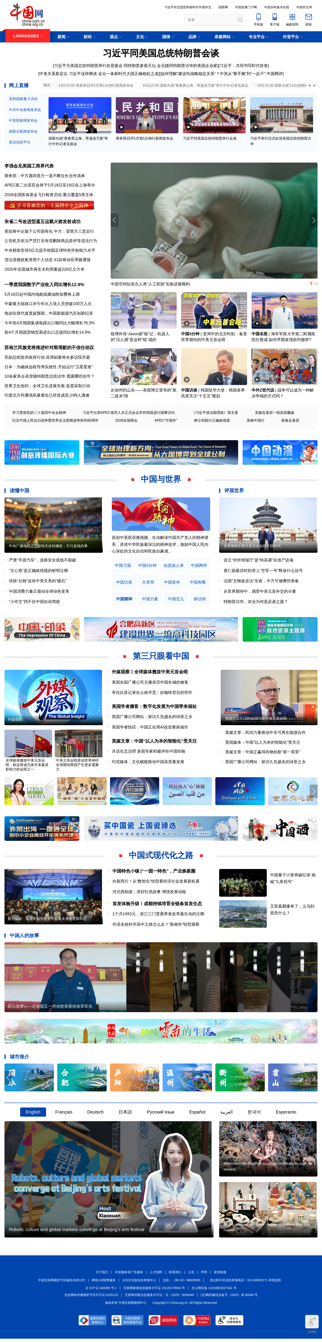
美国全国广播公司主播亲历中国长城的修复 (150, 683)
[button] (314, 220)
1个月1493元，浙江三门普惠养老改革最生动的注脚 (158, 915)
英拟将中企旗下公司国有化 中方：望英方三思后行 (49, 232)
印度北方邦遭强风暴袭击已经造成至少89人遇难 (46, 396)
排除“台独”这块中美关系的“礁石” (38, 582)
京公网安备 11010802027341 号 (214, 1291)
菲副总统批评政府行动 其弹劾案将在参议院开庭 (47, 358)
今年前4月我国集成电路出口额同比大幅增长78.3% (49, 323)
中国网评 (275, 73)
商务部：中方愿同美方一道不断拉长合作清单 (44, 176)
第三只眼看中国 (161, 657)
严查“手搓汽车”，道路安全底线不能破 (42, 561)
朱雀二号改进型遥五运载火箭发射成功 (42, 222)
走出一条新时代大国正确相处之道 (128, 73)
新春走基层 (290, 421)
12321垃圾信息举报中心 (139, 1283)
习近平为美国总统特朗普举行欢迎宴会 (88, 65)
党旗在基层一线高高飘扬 (274, 414)
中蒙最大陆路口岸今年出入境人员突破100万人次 (48, 304)
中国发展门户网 (246, 7)
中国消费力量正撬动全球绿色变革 (39, 592)
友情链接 (220, 1275)
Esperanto (286, 1114)
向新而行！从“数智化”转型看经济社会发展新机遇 (156, 883)
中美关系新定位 (53, 73)
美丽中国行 (256, 421)
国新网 (223, 7)
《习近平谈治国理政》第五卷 (215, 414)
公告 (191, 1275)
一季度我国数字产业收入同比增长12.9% (44, 285)
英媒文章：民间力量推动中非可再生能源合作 (265, 734)
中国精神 (124, 600)
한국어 (254, 1114)
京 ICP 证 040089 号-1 (101, 1291)
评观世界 (234, 491)
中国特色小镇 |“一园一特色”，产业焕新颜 (153, 872)
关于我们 (102, 1275)
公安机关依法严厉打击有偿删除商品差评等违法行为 (50, 241)
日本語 (125, 1114)
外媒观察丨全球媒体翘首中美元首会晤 (150, 672)
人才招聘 (156, 1275)
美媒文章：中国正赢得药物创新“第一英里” (262, 753)
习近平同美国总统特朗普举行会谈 (210, 138)
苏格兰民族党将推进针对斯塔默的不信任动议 (49, 348)
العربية (226, 1114)
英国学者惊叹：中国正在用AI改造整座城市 (150, 728)
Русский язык (160, 1114)
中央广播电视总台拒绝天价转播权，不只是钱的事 (48, 547)
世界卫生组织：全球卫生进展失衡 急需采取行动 (47, 387)
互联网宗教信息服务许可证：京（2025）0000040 (159, 1298)
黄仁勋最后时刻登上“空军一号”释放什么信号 (263, 571)
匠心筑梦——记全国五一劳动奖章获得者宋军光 (50, 1008)
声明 (204, 1275)
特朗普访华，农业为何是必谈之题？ (256, 603)
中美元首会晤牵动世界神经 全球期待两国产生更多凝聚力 (77, 766)
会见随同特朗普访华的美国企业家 (187, 65)
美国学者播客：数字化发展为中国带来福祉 (154, 707)
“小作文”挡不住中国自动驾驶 (34, 603)
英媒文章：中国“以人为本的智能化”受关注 (154, 742)
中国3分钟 (190, 335)
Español (197, 1114)
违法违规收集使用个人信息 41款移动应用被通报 (47, 260)
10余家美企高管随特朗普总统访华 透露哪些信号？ (49, 377)
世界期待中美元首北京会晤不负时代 (252, 547)
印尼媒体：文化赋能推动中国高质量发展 (148, 763)
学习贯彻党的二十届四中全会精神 (39, 414)
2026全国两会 (126, 421)
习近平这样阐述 (83, 73)
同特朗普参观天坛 (140, 65)
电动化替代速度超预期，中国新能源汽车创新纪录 (48, 314)
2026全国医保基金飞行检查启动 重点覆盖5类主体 (48, 195)
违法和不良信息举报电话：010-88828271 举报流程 (245, 1283)
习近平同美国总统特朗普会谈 (161, 53)
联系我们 (175, 1275)
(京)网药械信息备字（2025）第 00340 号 (229, 1298)
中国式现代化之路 (161, 857)
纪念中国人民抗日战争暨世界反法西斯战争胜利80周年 (55, 421)
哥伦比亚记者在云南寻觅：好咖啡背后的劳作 (152, 693)
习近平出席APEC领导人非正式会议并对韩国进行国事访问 (129, 414)
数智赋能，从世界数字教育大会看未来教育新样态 (47, 921)
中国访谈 (189, 391)
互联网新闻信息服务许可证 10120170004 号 (154, 1291)
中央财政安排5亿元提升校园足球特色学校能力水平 (49, 251)
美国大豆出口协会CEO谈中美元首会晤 (256, 720)
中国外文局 (304, 7)
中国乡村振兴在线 (276, 7)
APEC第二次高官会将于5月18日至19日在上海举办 (49, 185)
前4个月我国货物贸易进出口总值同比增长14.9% (47, 333)
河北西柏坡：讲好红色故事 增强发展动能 (149, 893)
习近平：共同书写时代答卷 (244, 65)
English (33, 1114)
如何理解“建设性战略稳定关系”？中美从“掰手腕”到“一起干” (213, 73)
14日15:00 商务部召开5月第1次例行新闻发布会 (95, 85)
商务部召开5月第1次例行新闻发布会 (145, 138)
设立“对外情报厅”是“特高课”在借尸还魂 (258, 561)
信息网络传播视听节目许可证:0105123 (91, 1298)
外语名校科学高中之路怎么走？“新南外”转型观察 (156, 926)
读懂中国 (19, 491)
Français (63, 1114)
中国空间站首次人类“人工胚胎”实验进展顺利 (150, 284)
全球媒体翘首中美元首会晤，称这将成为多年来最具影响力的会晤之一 (27, 766)
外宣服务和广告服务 (129, 1275)
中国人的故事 (24, 937)
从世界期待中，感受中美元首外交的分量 (260, 592)
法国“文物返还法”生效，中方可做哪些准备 (261, 582)
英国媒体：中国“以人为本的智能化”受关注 (262, 743)
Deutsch (95, 1114)
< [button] (310, 85)
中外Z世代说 (263, 391)
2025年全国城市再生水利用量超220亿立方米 (44, 270)
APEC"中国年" (165, 421)
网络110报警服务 (104, 1283)
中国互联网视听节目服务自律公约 (61, 1283)
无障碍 (312, 1324)
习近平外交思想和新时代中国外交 (187, 7)
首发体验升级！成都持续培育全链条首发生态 (157, 905)
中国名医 (260, 335)
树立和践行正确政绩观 (212, 421)
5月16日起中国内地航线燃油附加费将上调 (42, 295)
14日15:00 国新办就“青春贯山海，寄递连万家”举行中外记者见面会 (195, 85)
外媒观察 (15, 721)
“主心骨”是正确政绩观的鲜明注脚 (38, 571)
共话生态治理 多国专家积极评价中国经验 (148, 753)
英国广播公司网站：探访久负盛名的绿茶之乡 (152, 718)
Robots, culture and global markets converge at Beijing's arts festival (76, 1232)
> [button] (314, 85)
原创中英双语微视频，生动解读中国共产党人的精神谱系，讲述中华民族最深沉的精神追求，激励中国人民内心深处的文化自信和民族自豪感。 (160, 545)
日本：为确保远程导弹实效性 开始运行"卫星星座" (48, 368)
